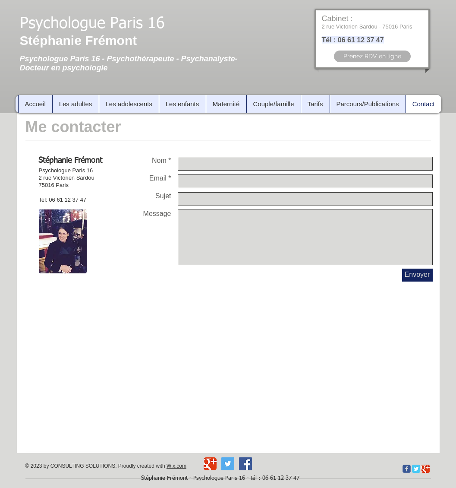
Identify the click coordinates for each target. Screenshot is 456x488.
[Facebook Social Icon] (245, 463)
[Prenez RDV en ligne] (372, 56)
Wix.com (176, 466)
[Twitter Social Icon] (227, 463)
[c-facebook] (407, 469)
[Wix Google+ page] (210, 463)
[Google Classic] (425, 469)
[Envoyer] (417, 275)
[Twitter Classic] (416, 469)
